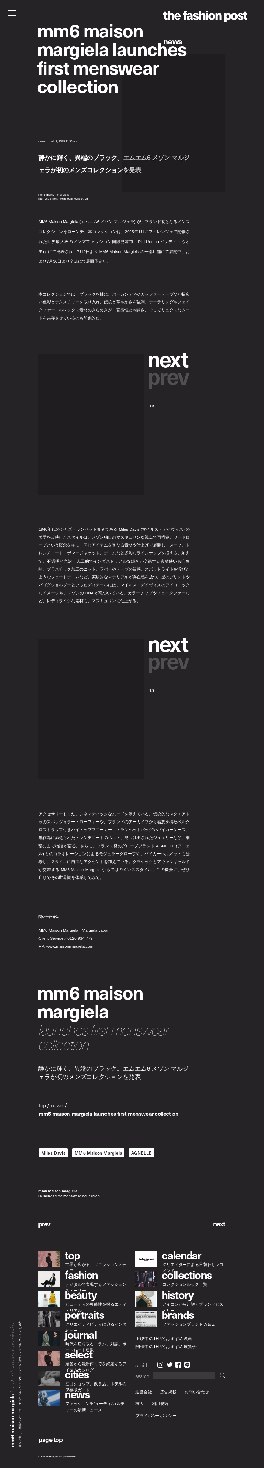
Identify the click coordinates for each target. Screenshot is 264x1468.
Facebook (178, 1365)
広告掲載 (168, 1392)
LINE (187, 1365)
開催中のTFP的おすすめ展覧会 (166, 1346)
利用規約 (160, 1404)
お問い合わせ (197, 1392)
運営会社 (143, 1392)
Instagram (160, 1365)
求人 (139, 1404)
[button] (169, 358)
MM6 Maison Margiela (98, 1153)
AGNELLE (141, 1153)
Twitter (170, 1365)
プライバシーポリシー (155, 1415)
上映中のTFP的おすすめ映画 (163, 1338)
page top (50, 1439)
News (172, 41)
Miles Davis (53, 1153)
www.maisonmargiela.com (70, 946)
